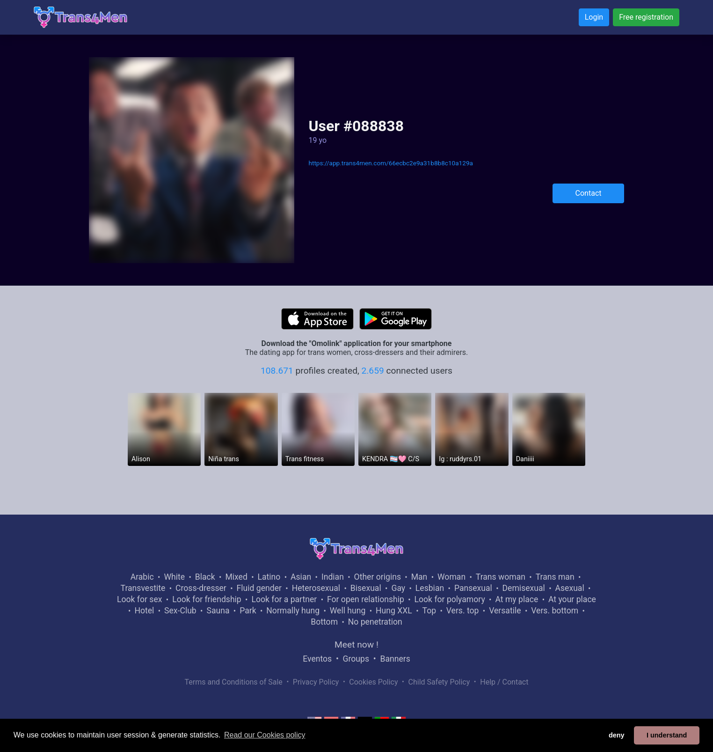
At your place (572, 599)
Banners (395, 659)
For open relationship (365, 599)
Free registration (646, 17)
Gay (398, 588)
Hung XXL (394, 610)
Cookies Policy (373, 682)
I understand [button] (667, 735)
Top (429, 610)
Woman (451, 577)
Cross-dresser (200, 588)
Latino (269, 577)
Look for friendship (206, 599)
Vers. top (462, 610)
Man (419, 577)
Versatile (505, 610)
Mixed (236, 577)
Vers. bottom (554, 610)
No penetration (375, 622)
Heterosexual (316, 588)
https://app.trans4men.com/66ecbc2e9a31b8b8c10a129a (390, 163)
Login (594, 17)
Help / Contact (504, 682)
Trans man (555, 577)
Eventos (317, 659)
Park (248, 610)
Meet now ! (356, 644)
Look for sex (139, 599)
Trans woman (500, 577)
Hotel (144, 610)
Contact (588, 193)
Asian (301, 577)
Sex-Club (180, 610)
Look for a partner (284, 599)
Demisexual (523, 588)
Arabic (142, 577)
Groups (356, 659)
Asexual (569, 588)
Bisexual (365, 588)
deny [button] (617, 735)
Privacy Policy (316, 682)
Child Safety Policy (439, 682)
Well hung (348, 610)
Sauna (217, 610)
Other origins (377, 577)
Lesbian (429, 588)
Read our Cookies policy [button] (264, 735)
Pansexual (473, 588)
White (174, 577)
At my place (516, 599)
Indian (332, 577)
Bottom (324, 622)
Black (205, 577)
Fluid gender (259, 588)
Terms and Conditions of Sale (234, 682)
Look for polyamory (450, 599)
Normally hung (293, 610)
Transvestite (143, 588)
